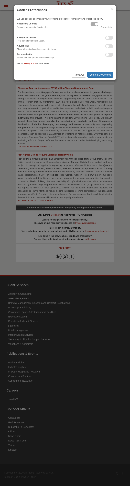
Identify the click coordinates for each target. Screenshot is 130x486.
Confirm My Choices (100, 74)
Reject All (79, 74)
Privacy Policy (30, 63)
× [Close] (112, 9)
